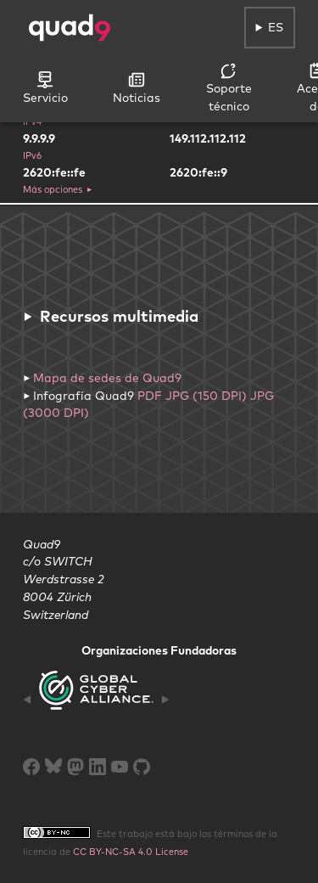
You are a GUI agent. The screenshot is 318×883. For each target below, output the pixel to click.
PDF (149, 395)
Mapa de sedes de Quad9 (107, 377)
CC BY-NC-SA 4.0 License (130, 852)
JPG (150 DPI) (206, 395)
